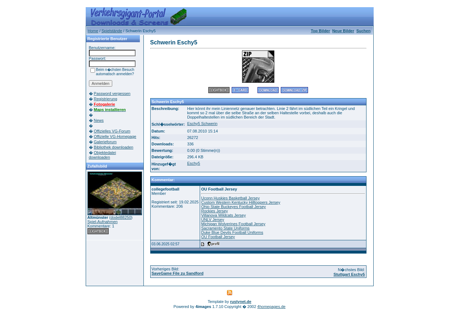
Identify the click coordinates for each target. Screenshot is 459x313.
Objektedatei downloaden (102, 154)
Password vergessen (112, 93)
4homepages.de (271, 306)
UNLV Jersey (212, 219)
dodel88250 (120, 217)
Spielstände (111, 31)
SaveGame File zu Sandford (178, 273)
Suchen (363, 31)
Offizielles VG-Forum (112, 131)
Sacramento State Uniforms (225, 228)
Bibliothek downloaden (113, 147)
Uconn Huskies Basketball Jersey (230, 198)
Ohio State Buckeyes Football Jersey (233, 206)
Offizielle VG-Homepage (115, 136)
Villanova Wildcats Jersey (223, 215)
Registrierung (105, 99)
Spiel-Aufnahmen (102, 222)
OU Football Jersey (218, 237)
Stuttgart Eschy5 (349, 274)
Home (93, 31)
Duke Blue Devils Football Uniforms (232, 232)
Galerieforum (105, 142)
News (99, 120)
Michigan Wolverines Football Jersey (233, 224)
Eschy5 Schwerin (202, 123)
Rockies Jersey (214, 211)
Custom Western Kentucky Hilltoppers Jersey (240, 202)
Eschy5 (193, 163)
